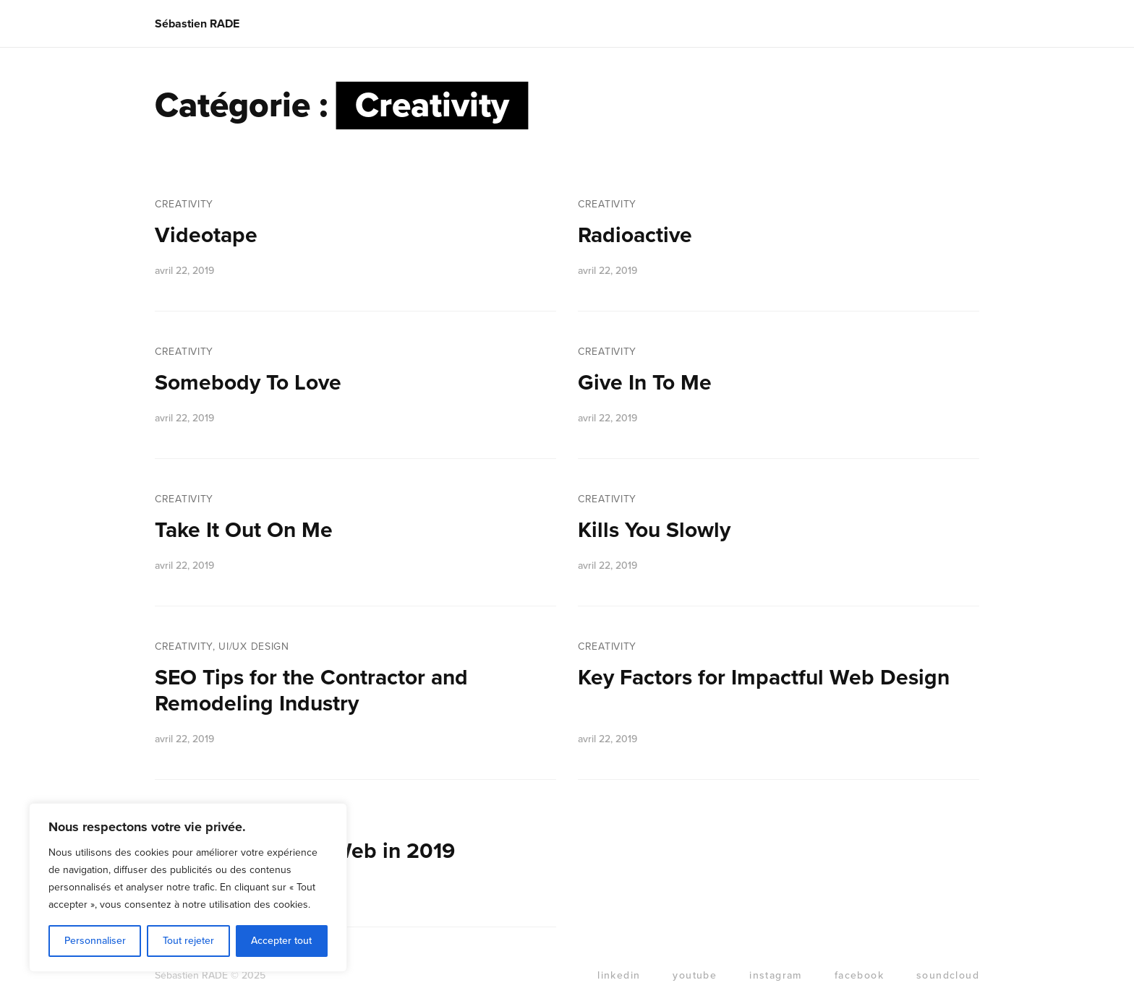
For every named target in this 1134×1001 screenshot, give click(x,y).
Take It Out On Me (244, 530)
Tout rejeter (188, 941)
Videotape (206, 235)
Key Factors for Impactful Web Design (764, 677)
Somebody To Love (248, 382)
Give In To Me (645, 382)
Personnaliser (95, 941)
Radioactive (635, 235)
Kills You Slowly (654, 530)
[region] (188, 887)
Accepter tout (281, 941)
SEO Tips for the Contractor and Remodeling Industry (311, 690)
